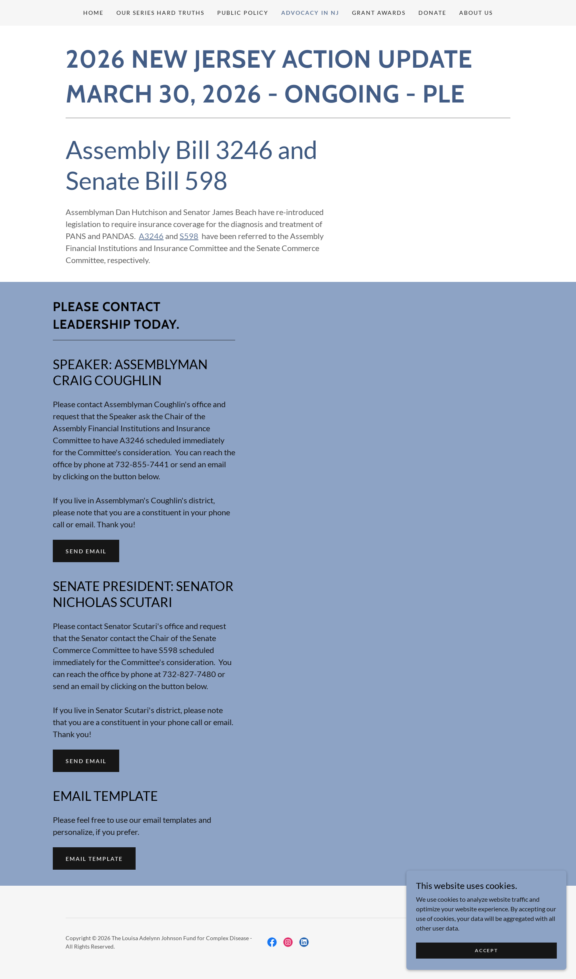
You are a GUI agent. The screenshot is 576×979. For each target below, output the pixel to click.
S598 (189, 236)
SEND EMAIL (86, 551)
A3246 (151, 236)
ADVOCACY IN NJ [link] (310, 12)
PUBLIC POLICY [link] (242, 12)
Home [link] (93, 12)
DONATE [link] (432, 12)
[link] (272, 942)
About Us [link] (476, 12)
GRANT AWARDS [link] (379, 12)
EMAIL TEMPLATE (94, 858)
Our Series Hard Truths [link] (160, 12)
